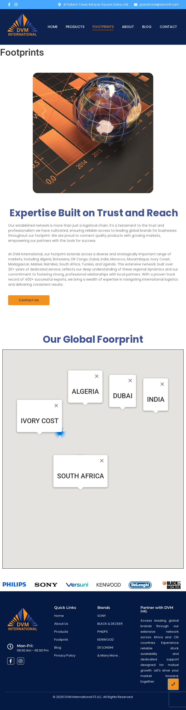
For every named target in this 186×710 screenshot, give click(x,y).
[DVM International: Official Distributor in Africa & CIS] (22, 27)
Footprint (61, 639)
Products (75, 26)
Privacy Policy (64, 655)
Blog (147, 26)
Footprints (103, 26)
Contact (168, 26)
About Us (61, 623)
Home (53, 26)
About (128, 26)
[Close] (97, 376)
